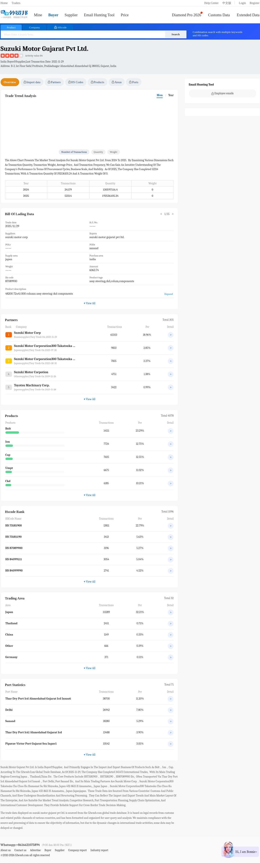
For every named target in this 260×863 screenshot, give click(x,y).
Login (242, 3)
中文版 (226, 3)
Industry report (99, 850)
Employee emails (222, 93)
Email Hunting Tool (99, 15)
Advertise (35, 850)
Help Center (211, 3)
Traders (15, 3)
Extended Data (248, 15)
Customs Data (219, 15)
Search (175, 34)
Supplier (71, 15)
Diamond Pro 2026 (186, 15)
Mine (38, 15)
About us (6, 850)
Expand (168, 293)
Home (4, 3)
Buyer (53, 15)
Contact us (20, 850)
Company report (77, 850)
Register (255, 3)
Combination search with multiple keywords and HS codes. (217, 33)
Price (125, 15)
